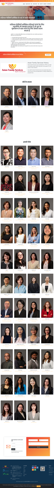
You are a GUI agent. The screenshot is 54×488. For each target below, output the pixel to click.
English (24, 467)
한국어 (24, 471)
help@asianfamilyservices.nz (16, 472)
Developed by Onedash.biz (34, 481)
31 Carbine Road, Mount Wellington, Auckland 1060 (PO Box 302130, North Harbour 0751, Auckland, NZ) (16, 467)
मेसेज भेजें (38, 447)
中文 (24, 468)
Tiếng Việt (24, 474)
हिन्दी (24, 475)
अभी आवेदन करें (48, 54)
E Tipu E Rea (50, 474)
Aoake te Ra (50, 472)
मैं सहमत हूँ (38, 486)
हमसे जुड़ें (13, 449)
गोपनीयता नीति (34, 486)
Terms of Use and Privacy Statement (15, 479)
